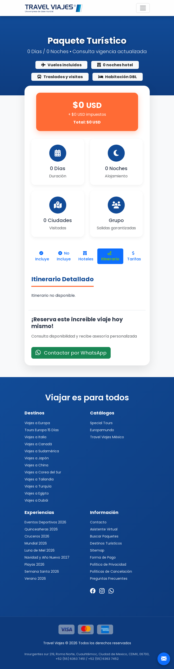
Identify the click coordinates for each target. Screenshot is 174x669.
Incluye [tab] (42, 256)
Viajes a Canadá (38, 444)
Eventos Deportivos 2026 (45, 522)
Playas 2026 (34, 564)
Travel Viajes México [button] (107, 437)
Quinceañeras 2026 (41, 529)
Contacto (98, 522)
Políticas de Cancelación (111, 571)
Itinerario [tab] (110, 256)
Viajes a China (36, 465)
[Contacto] (163, 658)
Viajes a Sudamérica (42, 451)
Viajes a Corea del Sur (43, 472)
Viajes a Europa (37, 423)
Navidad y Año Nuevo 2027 (47, 557)
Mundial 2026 (36, 543)
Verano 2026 (35, 578)
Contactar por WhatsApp (71, 352)
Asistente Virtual (103, 529)
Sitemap (97, 550)
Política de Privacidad (108, 564)
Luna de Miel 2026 (40, 550)
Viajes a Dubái (36, 500)
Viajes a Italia (35, 437)
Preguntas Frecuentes (108, 578)
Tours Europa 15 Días (42, 430)
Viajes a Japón (37, 458)
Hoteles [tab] (85, 256)
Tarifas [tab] (134, 256)
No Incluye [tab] (64, 256)
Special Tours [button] (101, 423)
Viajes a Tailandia (39, 479)
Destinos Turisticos (106, 543)
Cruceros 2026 (37, 536)
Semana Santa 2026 (42, 571)
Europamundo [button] (102, 430)
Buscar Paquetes (104, 536)
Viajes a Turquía (38, 486)
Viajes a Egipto (37, 493)
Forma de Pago (103, 557)
